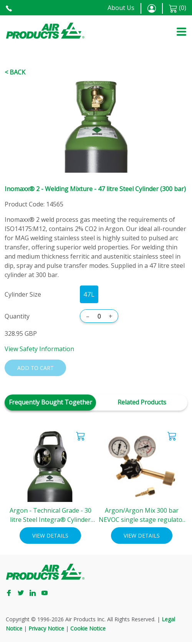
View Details (50, 535)
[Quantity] (99, 316)
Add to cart (35, 367)
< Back (15, 72)
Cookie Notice (88, 628)
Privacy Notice (46, 628)
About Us (121, 7)
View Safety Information (39, 349)
